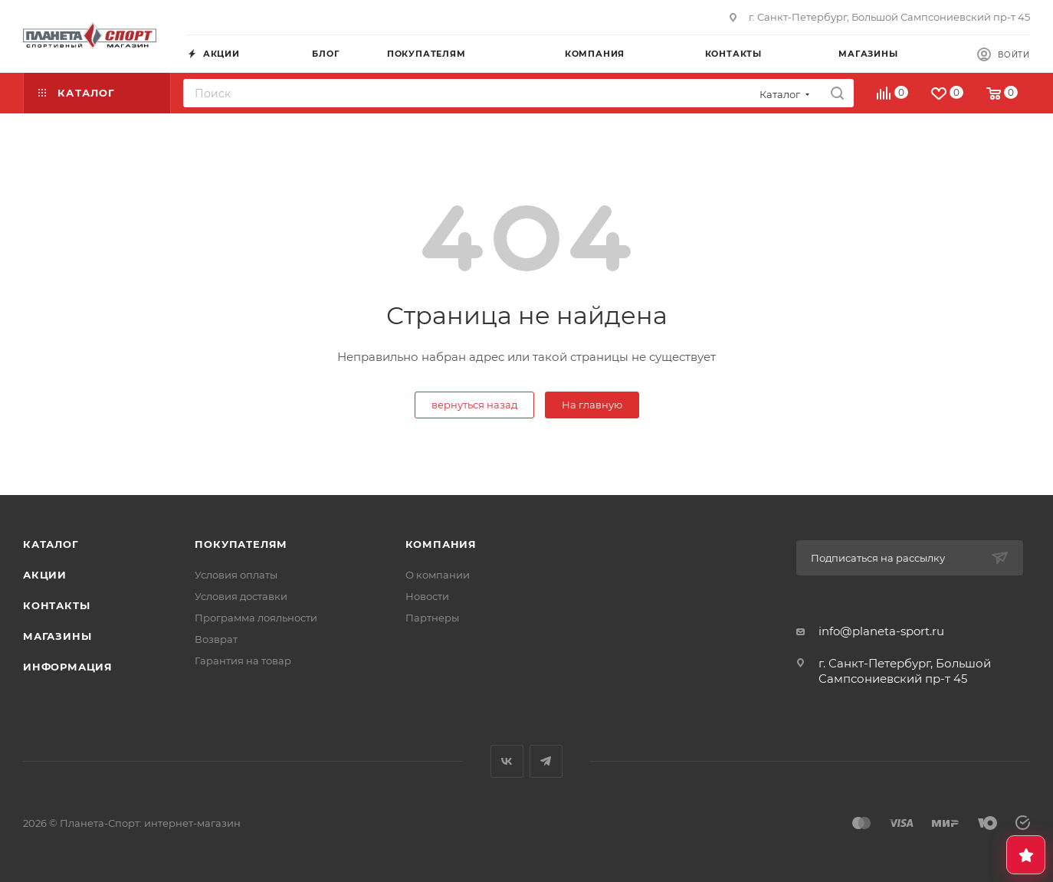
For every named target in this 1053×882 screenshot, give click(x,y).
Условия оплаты (236, 575)
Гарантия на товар (243, 660)
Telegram (546, 761)
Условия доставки (241, 596)
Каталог (51, 544)
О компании (437, 575)
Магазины (57, 636)
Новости (427, 596)
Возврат (216, 639)
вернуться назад (474, 404)
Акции (45, 575)
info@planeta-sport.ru (881, 631)
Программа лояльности (256, 617)
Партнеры (432, 617)
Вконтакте (506, 761)
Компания (441, 544)
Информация (68, 667)
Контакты (56, 605)
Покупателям (241, 544)
